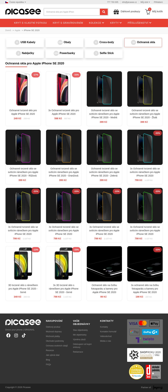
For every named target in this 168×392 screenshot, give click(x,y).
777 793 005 (112, 2)
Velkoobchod (106, 336)
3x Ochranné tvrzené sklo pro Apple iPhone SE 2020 (63, 112)
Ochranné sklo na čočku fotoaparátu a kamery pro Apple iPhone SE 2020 (104, 289)
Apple (17, 30)
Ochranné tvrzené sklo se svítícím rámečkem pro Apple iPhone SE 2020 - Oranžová (64, 172)
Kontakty (104, 327)
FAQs (48, 364)
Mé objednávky (80, 335)
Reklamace (78, 352)
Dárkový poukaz (53, 327)
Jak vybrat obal (52, 355)
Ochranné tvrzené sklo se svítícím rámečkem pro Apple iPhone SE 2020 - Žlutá (145, 114)
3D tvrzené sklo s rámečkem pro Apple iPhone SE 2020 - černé (23, 289)
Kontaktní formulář (108, 331)
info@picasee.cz (129, 2)
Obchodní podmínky (55, 341)
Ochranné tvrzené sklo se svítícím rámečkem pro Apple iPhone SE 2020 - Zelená (104, 172)
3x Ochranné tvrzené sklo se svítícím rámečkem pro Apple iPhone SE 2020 (145, 172)
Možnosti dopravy (54, 331)
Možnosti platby (53, 336)
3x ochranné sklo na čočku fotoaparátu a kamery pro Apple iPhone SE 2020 (145, 289)
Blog (48, 360)
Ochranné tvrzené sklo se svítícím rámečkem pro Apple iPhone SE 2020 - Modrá (104, 114)
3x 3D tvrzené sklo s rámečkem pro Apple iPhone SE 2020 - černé (63, 289)
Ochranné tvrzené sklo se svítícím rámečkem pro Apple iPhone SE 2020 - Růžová (23, 172)
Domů (8, 30)
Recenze (50, 350)
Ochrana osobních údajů (57, 346)
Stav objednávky (80, 330)
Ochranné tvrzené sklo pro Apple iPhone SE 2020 (23, 112)
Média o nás (105, 341)
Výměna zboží (79, 339)
